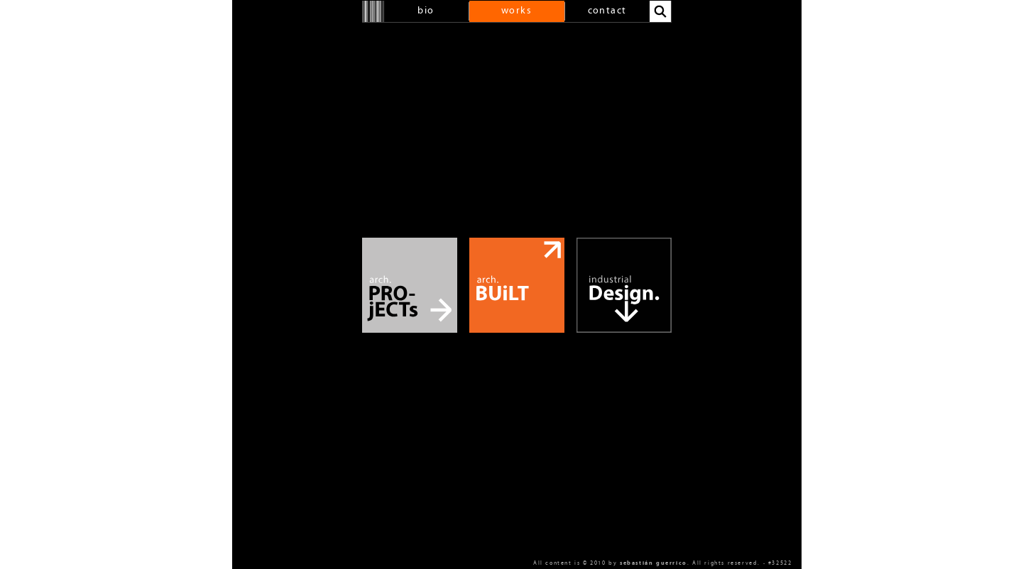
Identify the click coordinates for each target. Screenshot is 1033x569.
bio (425, 11)
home (373, 11)
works (516, 11)
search (660, 11)
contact (607, 11)
